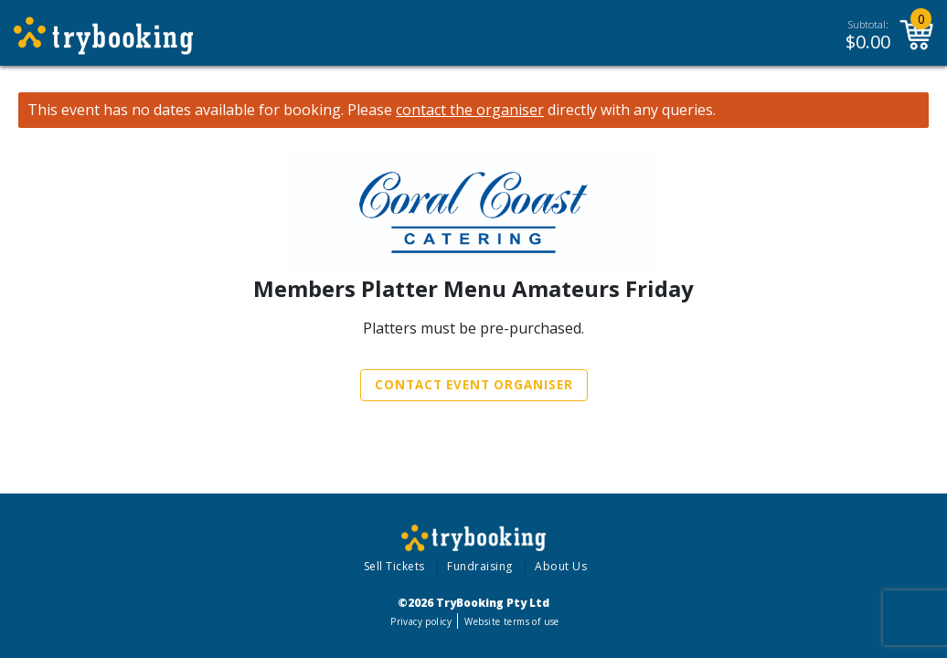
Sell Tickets (394, 566)
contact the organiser (470, 110)
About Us (561, 566)
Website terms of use (511, 621)
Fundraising (480, 566)
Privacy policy (421, 621)
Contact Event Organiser (474, 385)
